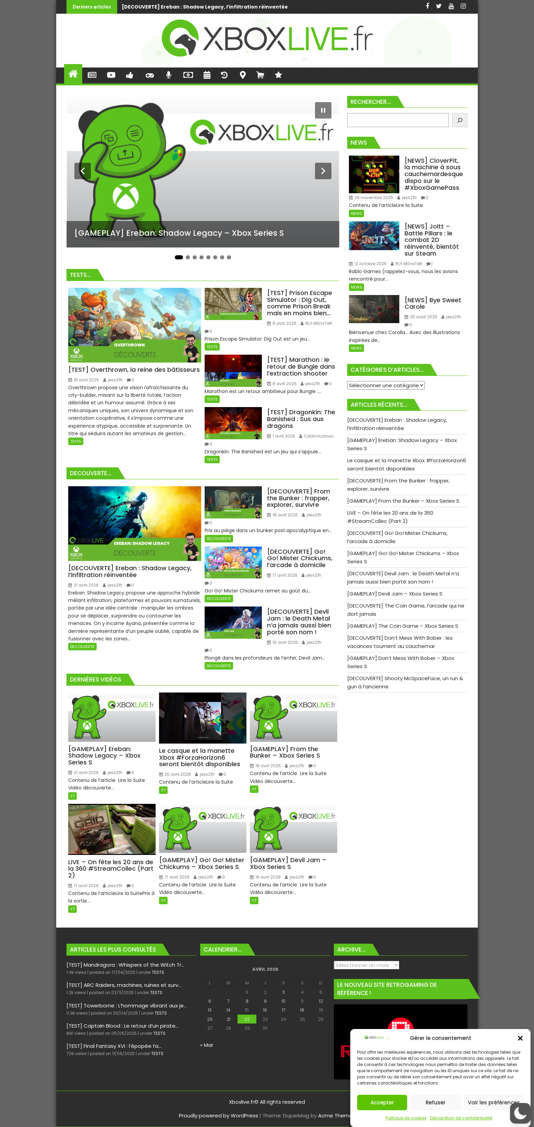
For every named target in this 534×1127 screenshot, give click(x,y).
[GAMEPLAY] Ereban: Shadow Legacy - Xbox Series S (367, 6)
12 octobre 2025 (368, 264)
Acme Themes (336, 1115)
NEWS (356, 213)
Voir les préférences (494, 1102)
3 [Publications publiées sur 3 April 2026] (283, 992)
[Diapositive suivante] (323, 171)
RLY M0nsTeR (316, 323)
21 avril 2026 (83, 585)
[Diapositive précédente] (82, 171)
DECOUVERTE (82, 646)
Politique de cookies (406, 1118)
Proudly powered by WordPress (218, 1115)
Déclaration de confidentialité (461, 1118)
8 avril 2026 (281, 323)
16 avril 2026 (83, 380)
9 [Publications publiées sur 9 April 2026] (265, 1001)
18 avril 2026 (282, 515)
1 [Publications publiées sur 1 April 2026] (246, 992)
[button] (520, 1038)
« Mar (206, 1045)
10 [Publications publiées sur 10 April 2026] (284, 1001)
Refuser (436, 1102)
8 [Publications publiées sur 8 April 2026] (247, 1001)
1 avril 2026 (281, 436)
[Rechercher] (460, 120)
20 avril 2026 (175, 774)
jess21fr (113, 380)
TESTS (75, 441)
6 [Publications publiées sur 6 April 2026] (209, 1001)
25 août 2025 (420, 317)
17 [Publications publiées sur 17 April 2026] (283, 1010)
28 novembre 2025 (371, 197)
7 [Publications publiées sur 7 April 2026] (228, 1001)
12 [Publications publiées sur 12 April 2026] (321, 1001)
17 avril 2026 (282, 575)
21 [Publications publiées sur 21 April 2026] (228, 1019)
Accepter (382, 1102)
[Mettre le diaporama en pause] (323, 110)
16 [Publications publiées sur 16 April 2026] (265, 1010)
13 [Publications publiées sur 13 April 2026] (209, 1010)
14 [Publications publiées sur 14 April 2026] (228, 1010)
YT (72, 796)
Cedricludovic (316, 436)
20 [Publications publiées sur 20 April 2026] (210, 1019)
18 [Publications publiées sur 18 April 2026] (302, 1010)
